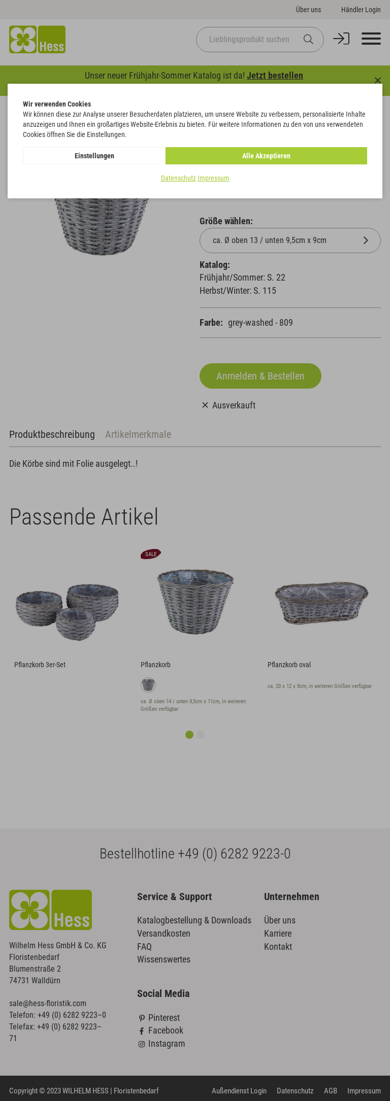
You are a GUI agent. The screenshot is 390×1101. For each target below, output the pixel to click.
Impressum (214, 178)
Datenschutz (178, 178)
